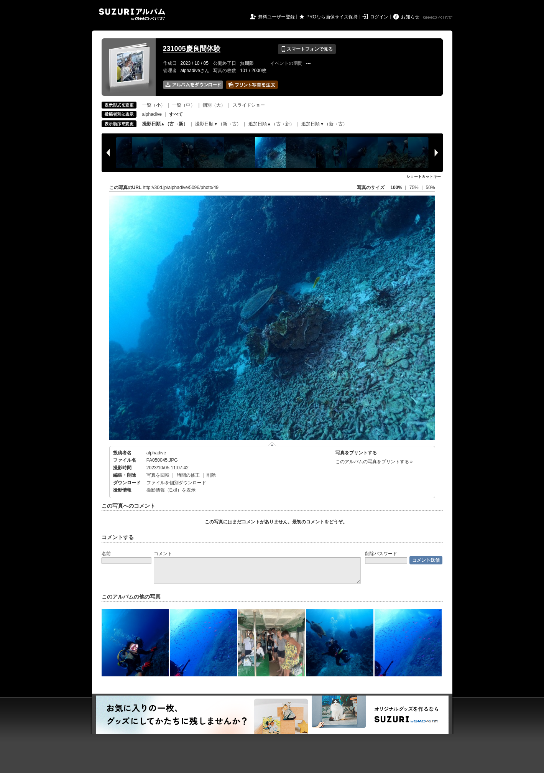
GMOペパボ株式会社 (438, 17)
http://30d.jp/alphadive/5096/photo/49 (181, 187)
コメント (163, 553)
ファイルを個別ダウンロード (176, 482)
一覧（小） (153, 105)
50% (430, 187)
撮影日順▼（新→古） (218, 124)
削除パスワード (381, 553)
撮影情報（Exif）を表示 (171, 490)
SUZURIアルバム (132, 14)
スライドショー (249, 105)
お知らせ (410, 17)
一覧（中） (183, 105)
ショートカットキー (423, 176)
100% (396, 187)
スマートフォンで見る (307, 49)
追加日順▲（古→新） (271, 124)
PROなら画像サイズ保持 (332, 17)
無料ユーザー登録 (276, 17)
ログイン (379, 17)
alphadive (152, 114)
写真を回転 (157, 475)
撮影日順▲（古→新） (165, 124)
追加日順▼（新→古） (324, 124)
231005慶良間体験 (191, 49)
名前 (106, 553)
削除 (211, 475)
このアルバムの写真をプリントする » (374, 461)
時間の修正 (188, 475)
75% (414, 187)
